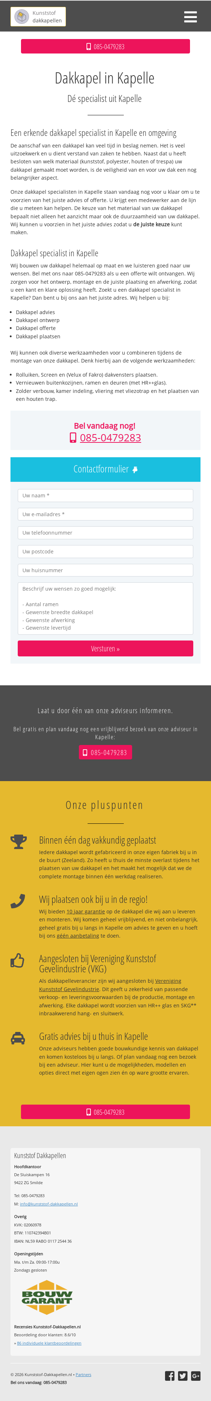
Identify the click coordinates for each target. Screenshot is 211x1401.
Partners (83, 1374)
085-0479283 (110, 437)
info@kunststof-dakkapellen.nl (49, 1204)
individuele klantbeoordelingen (49, 1343)
